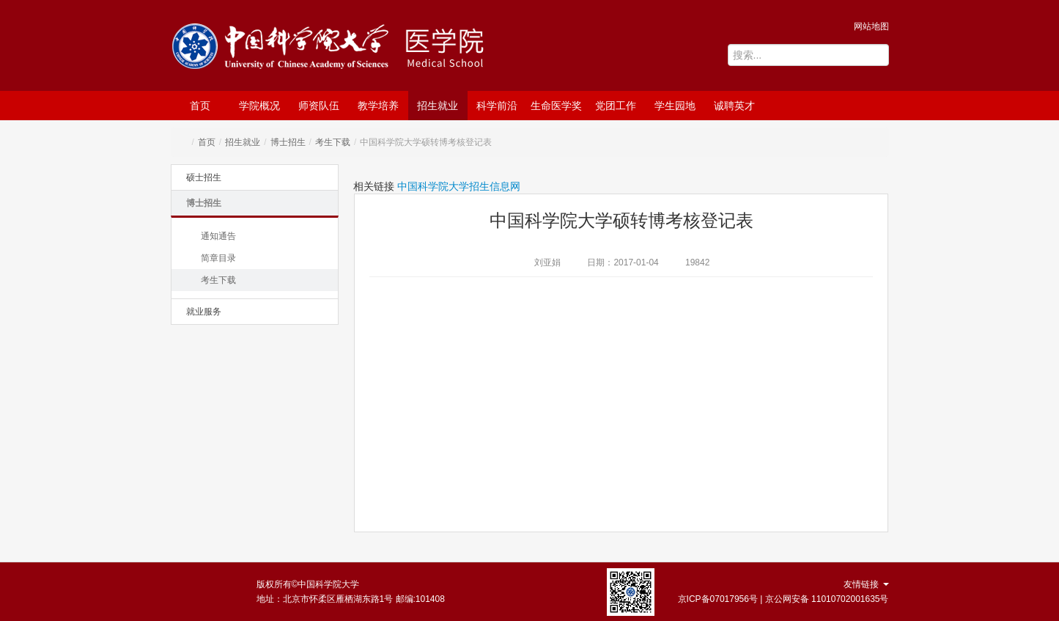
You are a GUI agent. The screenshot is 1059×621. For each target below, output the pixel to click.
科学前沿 (496, 105)
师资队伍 (318, 105)
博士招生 (288, 142)
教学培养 (378, 105)
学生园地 (674, 105)
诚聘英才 (734, 105)
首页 (200, 105)
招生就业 (437, 105)
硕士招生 (203, 177)
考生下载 (332, 142)
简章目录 (218, 258)
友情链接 (866, 584)
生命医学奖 (556, 105)
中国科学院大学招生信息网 (458, 186)
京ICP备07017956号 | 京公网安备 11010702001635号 (783, 599)
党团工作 (615, 105)
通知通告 (218, 236)
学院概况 (259, 105)
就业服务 (203, 311)
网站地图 (871, 26)
